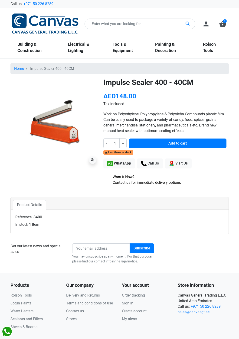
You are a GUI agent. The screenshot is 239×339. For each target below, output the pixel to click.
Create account (134, 311)
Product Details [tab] (29, 205)
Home (19, 68)
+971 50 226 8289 (38, 4)
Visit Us (178, 163)
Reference (23, 217)
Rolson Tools (21, 295)
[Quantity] (114, 143)
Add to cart (177, 143)
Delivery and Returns (83, 295)
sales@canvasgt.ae (194, 312)
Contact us (75, 311)
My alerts (129, 319)
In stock (21, 224)
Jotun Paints (20, 303)
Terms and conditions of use (89, 303)
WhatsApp (119, 163)
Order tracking (133, 295)
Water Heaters (21, 311)
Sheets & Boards (23, 327)
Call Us (150, 163)
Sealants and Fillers (26, 319)
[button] (223, 24)
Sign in (127, 303)
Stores (71, 319)
